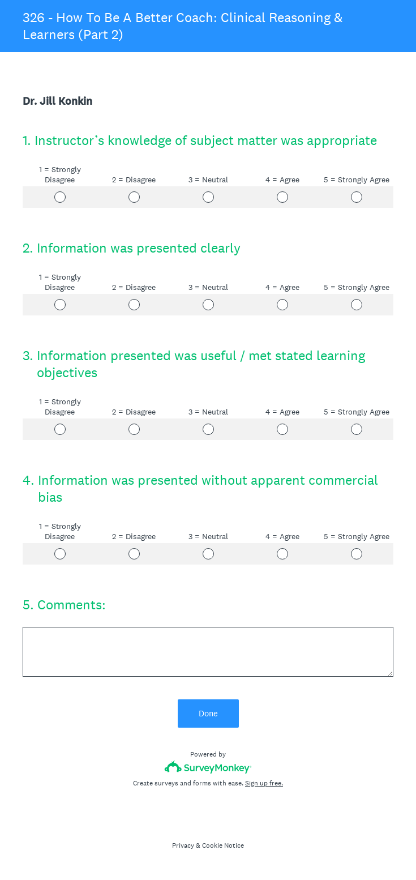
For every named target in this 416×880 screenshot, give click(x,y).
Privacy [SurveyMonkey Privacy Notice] (183, 845)
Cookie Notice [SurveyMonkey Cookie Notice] (223, 845)
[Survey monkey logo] (208, 767)
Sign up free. (264, 783)
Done (208, 713)
